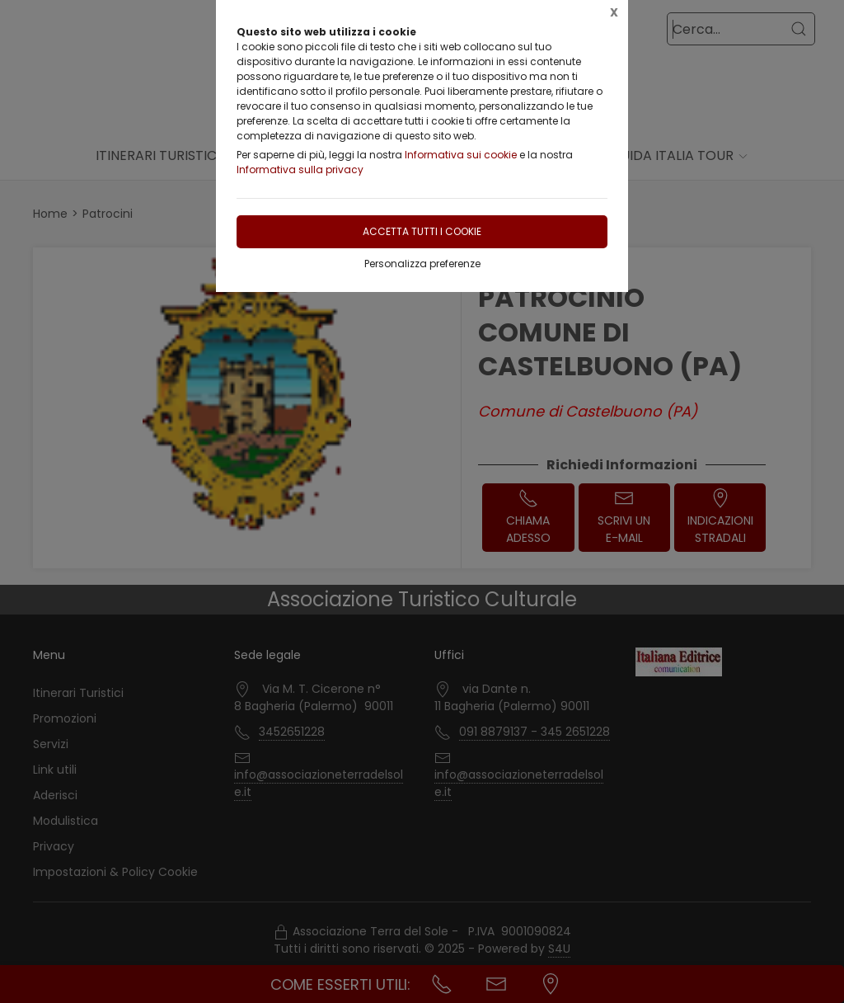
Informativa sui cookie (461, 155)
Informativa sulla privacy (300, 169)
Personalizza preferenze (422, 264)
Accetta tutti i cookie (422, 231)
